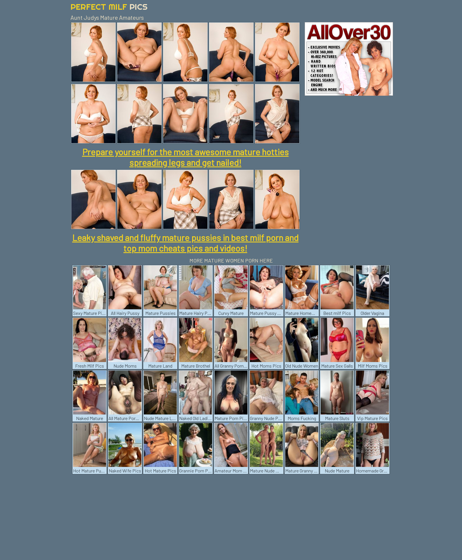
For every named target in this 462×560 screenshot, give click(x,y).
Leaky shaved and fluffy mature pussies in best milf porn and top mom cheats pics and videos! (185, 242)
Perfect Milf (109, 6)
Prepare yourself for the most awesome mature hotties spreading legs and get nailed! (185, 157)
